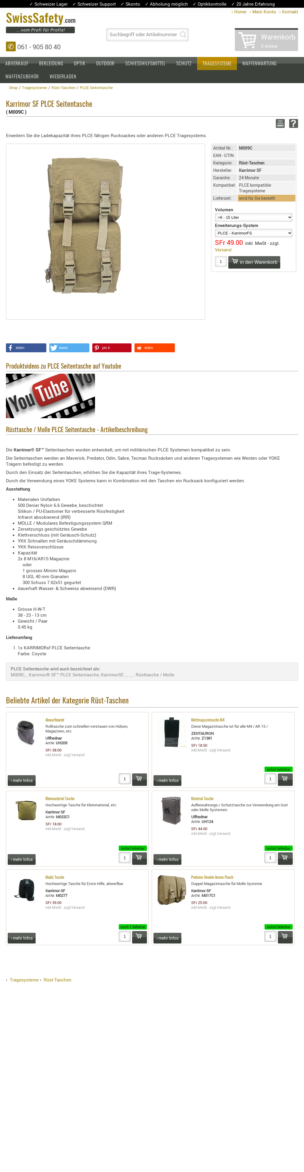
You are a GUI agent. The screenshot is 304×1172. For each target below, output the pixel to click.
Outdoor (105, 63)
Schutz (184, 63)
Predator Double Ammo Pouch (212, 878)
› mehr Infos (22, 780)
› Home (239, 12)
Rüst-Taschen (58, 980)
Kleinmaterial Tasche (60, 799)
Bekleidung (51, 63)
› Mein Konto (263, 12)
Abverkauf (16, 63)
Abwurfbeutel (54, 720)
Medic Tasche (54, 878)
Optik (80, 63)
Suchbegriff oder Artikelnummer (143, 34)
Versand (223, 250)
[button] (26, 347)
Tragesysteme (217, 63)
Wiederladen (63, 76)
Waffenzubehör (22, 76)
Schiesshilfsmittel (145, 63)
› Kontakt (288, 12)
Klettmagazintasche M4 (207, 720)
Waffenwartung (259, 63)
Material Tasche (202, 799)
